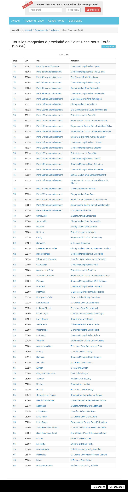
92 (14, 232)
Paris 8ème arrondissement (49, 88)
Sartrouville (41, 216)
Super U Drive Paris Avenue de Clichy (88, 137)
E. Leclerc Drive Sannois (82, 362)
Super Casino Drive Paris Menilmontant (89, 199)
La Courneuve (42, 303)
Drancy (39, 351)
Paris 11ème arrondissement (49, 104)
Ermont (39, 368)
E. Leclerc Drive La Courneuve (85, 303)
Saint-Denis (41, 324)
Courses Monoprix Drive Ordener (86, 148)
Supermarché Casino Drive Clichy (86, 237)
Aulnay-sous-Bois (44, 346)
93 (14, 286)
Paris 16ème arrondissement (49, 126)
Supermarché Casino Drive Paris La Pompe (91, 131)
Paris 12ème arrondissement (49, 110)
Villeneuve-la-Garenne (46, 259)
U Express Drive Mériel (81, 460)
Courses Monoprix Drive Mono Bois (87, 254)
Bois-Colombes (43, 254)
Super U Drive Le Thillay (82, 444)
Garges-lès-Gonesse (45, 373)
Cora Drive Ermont (79, 368)
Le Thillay (40, 444)
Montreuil (40, 286)
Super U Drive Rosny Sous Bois (85, 297)
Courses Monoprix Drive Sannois (86, 357)
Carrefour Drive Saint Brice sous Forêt (88, 427)
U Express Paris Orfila (81, 210)
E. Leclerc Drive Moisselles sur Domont (89, 455)
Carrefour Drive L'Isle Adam (83, 411)
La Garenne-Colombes (46, 248)
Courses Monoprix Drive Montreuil (86, 286)
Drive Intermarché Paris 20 (83, 189)
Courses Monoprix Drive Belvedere (87, 164)
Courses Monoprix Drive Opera (85, 66)
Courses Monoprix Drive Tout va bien (88, 72)
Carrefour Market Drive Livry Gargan (87, 313)
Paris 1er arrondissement (47, 66)
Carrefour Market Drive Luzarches (86, 406)
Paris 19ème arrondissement (49, 158)
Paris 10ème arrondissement (49, 99)
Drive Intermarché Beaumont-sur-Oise (88, 400)
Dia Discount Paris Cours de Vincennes (89, 110)
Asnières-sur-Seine (45, 270)
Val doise (55, 30)
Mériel (39, 460)
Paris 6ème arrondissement (49, 82)
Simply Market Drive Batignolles (85, 88)
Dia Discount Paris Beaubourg (85, 77)
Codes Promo (56, 20)
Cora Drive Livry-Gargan (82, 319)
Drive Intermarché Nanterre (83, 232)
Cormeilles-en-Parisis (46, 395)
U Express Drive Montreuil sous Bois (87, 292)
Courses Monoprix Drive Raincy (85, 335)
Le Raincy (41, 335)
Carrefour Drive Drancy (81, 351)
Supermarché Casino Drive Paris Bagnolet (90, 205)
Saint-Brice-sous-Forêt (46, 427)
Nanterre (40, 232)
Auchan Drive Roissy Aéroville (84, 465)
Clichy (39, 237)
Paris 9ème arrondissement (49, 93)
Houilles (40, 227)
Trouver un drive (34, 20)
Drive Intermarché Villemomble (85, 330)
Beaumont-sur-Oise (45, 400)
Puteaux (40, 281)
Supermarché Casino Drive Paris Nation (89, 120)
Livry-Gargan (42, 313)
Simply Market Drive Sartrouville (85, 221)
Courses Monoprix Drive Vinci (84, 265)
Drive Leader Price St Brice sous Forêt (88, 433)
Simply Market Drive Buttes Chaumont (88, 175)
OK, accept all (116, 487)
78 (14, 216)
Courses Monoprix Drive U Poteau (86, 142)
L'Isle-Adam (41, 411)
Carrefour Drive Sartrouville (83, 216)
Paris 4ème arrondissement (49, 77)
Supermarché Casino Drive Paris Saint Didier (91, 126)
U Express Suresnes (80, 243)
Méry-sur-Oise (43, 449)
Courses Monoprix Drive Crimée (85, 158)
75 (14, 66)
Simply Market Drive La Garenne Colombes (91, 248)
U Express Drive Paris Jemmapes (86, 99)
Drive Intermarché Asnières (83, 270)
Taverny (40, 379)
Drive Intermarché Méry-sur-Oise (86, 449)
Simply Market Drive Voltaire (84, 104)
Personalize (99, 487)
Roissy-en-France (44, 465)
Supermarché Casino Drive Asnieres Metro (90, 275)
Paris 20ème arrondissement (49, 189)
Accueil (15, 20)
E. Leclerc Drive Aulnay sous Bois (86, 346)
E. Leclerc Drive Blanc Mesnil (84, 308)
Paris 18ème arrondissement (49, 142)
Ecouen (39, 438)
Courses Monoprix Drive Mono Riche (88, 93)
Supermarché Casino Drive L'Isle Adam (89, 422)
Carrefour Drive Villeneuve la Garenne (88, 259)
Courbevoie (41, 265)
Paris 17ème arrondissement (49, 137)
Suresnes (40, 243)
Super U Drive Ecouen (81, 438)
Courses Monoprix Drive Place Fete (87, 169)
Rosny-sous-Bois (44, 297)
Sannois (40, 357)
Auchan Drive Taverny (81, 379)
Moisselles (41, 455)
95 (14, 357)
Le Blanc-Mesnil (43, 308)
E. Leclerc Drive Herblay (82, 389)
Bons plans (75, 20)
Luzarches (41, 406)
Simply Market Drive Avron (83, 194)
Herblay (39, 384)
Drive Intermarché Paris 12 (83, 115)
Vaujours (40, 341)
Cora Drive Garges (79, 373)
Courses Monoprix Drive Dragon (85, 82)
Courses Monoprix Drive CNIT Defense (89, 281)
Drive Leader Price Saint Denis (85, 324)
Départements (41, 30)
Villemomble (42, 330)
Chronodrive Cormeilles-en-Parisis (86, 395)
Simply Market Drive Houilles (84, 227)
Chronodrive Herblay (80, 384)
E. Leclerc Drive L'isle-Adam (84, 417)
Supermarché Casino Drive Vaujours (87, 341)
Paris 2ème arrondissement (49, 72)
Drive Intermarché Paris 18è (84, 153)
